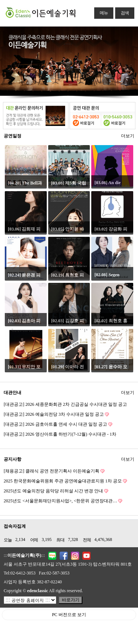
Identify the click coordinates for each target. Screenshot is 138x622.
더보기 (127, 134)
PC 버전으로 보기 (69, 614)
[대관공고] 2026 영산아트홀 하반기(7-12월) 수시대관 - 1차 (60, 434)
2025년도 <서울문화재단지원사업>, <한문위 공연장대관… (63, 501)
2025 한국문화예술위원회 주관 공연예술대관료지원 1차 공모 (65, 481)
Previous (5, 59)
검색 (122, 11)
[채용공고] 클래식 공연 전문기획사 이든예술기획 (54, 471)
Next (132, 59)
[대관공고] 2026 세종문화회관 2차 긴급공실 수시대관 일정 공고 (65, 404)
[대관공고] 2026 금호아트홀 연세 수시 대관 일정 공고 (58, 424)
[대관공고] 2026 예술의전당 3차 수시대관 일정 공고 (56, 414)
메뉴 (101, 11)
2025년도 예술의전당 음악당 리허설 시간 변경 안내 (56, 491)
